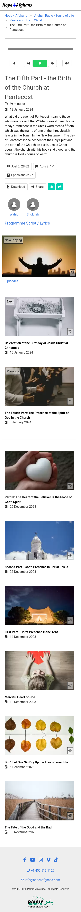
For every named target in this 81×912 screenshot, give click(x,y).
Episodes (11, 281)
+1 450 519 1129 (40, 870)
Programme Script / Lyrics (27, 223)
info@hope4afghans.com (40, 880)
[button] (76, 5)
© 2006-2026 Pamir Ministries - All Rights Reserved (40, 888)
